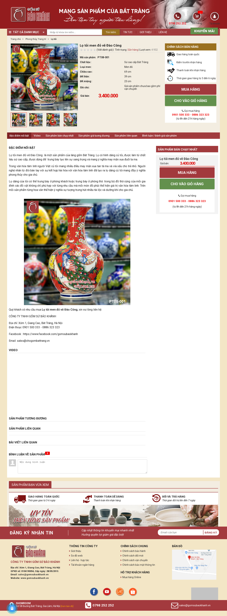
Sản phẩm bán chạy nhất (59, 135)
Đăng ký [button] (211, 532)
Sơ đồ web (77, 555)
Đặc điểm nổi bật (19, 135)
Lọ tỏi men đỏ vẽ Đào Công (59, 309)
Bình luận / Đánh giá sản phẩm (159, 135)
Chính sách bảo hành (134, 551)
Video (37, 135)
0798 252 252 (103, 605)
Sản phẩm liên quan (126, 135)
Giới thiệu (145, 32)
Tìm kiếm (111, 32)
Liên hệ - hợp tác (80, 560)
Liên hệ (163, 32)
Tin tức (127, 32)
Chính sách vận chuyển (135, 560)
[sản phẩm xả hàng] (203, 30)
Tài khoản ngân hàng (82, 564)
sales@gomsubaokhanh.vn (33, 574)
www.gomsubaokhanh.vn (35, 578)
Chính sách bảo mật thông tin (138, 564)
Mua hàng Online (131, 577)
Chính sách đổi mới (132, 555)
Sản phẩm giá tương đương (94, 135)
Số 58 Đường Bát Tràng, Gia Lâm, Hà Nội (44, 606)
